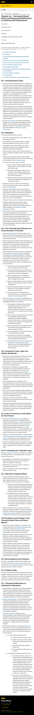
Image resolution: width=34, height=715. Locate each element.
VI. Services (3, 40)
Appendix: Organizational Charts (8, 43)
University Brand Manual (19, 160)
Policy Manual (6, 6)
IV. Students (3, 33)
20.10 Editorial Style (7, 75)
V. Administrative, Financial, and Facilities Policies (12, 36)
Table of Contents (7, 13)
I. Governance (4, 24)
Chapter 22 (26, 626)
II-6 (31, 609)
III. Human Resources (6, 30)
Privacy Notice (3, 711)
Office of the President (10, 120)
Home (2, 13)
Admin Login (5, 707)
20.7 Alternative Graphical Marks (10, 67)
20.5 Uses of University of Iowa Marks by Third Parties (16, 62)
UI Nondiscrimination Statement (12, 711)
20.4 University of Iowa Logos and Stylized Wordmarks (16, 60)
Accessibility (20, 711)
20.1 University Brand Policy (9, 52)
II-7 (10, 622)
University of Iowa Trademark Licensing (19, 342)
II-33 (22, 95)
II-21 (11, 97)
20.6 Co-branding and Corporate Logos (12, 64)
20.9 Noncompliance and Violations (11, 73)
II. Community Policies (15, 13)
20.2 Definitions (6, 54)
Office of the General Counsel (25, 340)
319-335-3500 (5, 704)
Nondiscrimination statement (9, 599)
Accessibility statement (8, 613)
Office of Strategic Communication (15, 253)
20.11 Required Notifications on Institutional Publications (16, 77)
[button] (31, 2)
